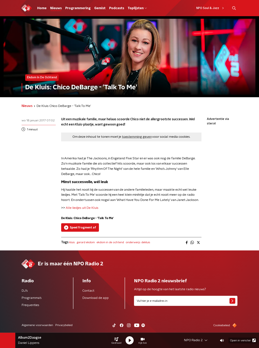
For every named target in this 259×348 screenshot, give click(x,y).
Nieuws (56, 8)
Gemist (100, 8)
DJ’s (25, 290)
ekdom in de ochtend (110, 242)
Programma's (32, 298)
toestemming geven (137, 136)
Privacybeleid (63, 325)
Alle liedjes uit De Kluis (82, 208)
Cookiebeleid (221, 325)
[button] (116, 340)
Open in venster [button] (243, 340)
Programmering (78, 8)
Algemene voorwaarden (37, 325)
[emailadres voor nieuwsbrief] (185, 301)
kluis (72, 242)
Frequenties (30, 305)
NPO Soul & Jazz (210, 8)
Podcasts (116, 8)
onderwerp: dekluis (138, 242)
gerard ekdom (86, 242)
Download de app (95, 298)
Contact (88, 290)
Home (42, 8)
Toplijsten (137, 8)
